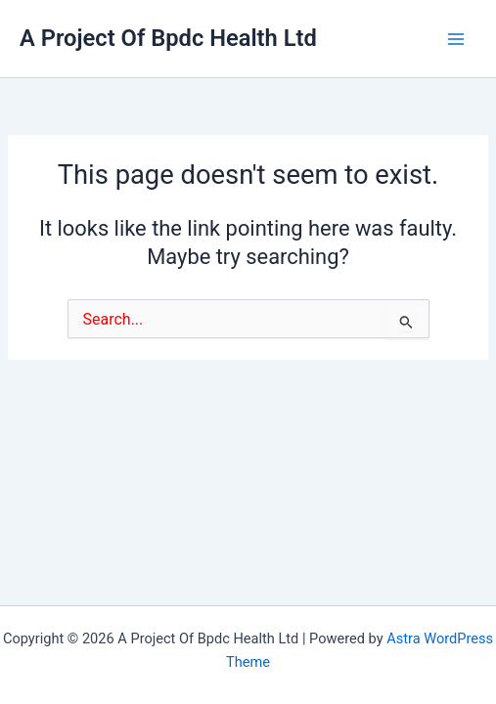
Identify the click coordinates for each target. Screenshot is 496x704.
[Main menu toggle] (455, 39)
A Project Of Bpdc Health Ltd (168, 38)
